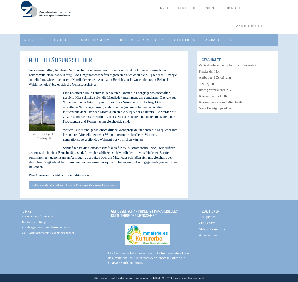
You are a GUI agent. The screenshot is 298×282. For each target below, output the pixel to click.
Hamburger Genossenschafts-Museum (45, 227)
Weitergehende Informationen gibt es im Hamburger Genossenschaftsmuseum (74, 185)
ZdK (86, 12)
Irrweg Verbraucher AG (215, 90)
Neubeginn (206, 84)
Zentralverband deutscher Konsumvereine (227, 65)
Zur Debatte (207, 223)
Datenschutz (186, 278)
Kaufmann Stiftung (34, 222)
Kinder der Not (209, 71)
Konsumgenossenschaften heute (221, 102)
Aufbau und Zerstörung (215, 77)
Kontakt (176, 278)
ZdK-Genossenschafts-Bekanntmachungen (48, 232)
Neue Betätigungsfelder (215, 108)
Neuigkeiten (207, 217)
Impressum (197, 278)
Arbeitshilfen (208, 235)
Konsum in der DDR (213, 96)
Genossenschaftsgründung (38, 216)
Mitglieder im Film (212, 229)
